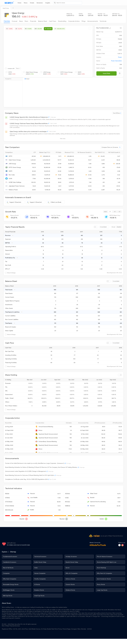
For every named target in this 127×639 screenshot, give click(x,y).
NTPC (11, 73)
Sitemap (13, 552)
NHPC (81, 73)
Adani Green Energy (32, 73)
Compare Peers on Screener (111, 147)
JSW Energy (47, 73)
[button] (15, 152)
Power (120, 57)
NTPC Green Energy (66, 73)
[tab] (19, 3)
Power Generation (116, 61)
